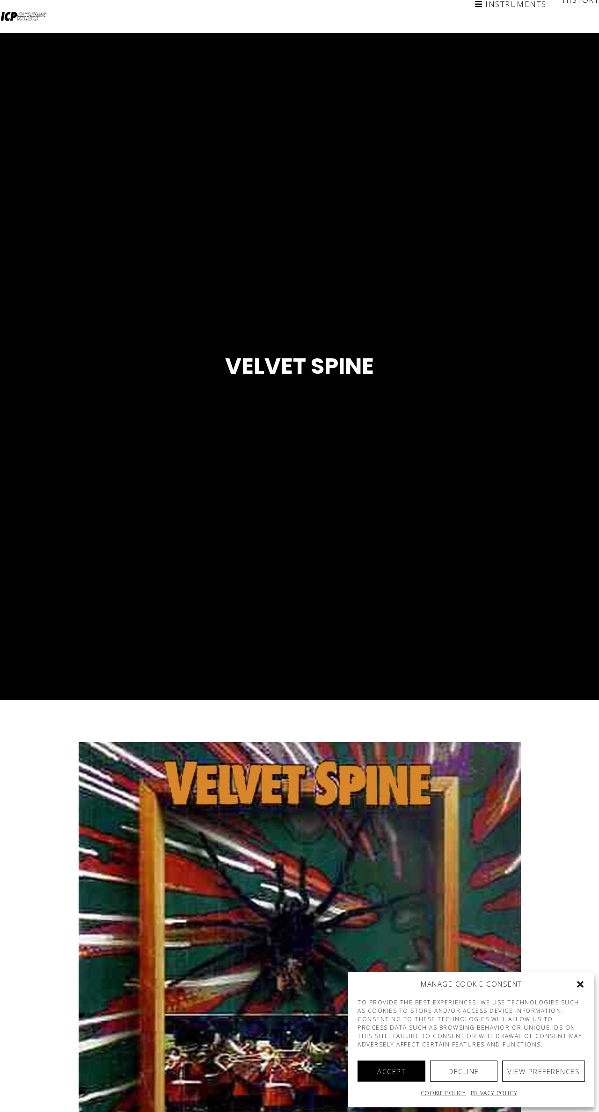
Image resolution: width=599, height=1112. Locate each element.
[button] (580, 984)
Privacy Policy (494, 1093)
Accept (391, 1071)
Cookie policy (443, 1093)
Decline (463, 1071)
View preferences (543, 1071)
